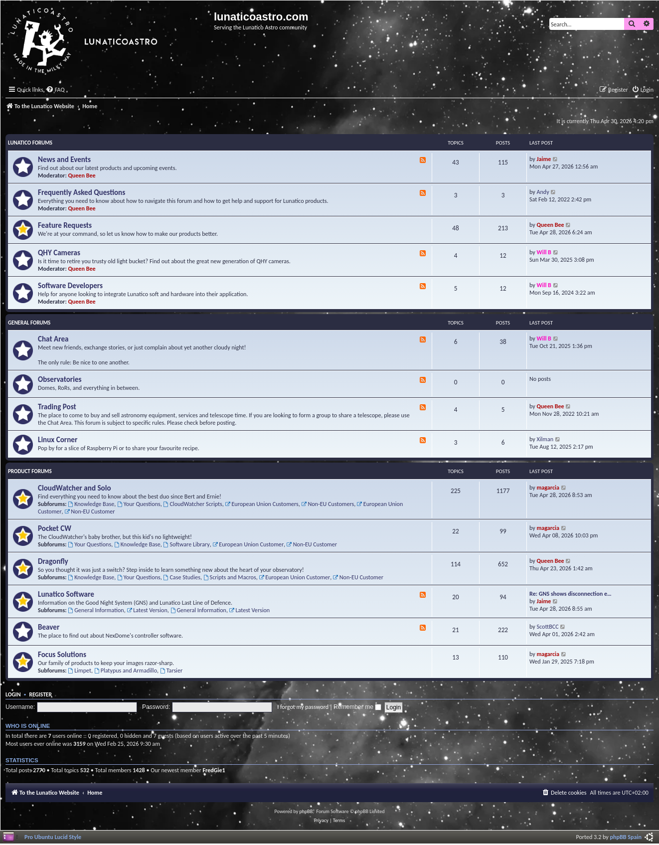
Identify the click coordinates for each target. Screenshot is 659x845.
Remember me (357, 706)
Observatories (60, 379)
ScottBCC (548, 626)
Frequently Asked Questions (81, 192)
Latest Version (147, 610)
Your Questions (139, 503)
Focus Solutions (62, 654)
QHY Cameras (59, 252)
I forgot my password (303, 706)
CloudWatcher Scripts (193, 503)
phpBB (306, 811)
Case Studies (182, 577)
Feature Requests (65, 225)
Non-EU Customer (89, 511)
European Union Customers (262, 503)
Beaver (48, 627)
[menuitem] (55, 90)
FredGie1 (213, 770)
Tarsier (171, 670)
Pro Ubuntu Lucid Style (52, 837)
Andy (543, 191)
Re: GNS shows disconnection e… (570, 593)
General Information (96, 610)
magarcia (548, 487)
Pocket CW (54, 528)
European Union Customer (248, 544)
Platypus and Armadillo (125, 670)
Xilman (545, 439)
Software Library (187, 544)
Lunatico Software (66, 594)
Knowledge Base (91, 503)
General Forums (29, 323)
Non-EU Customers (328, 503)
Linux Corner (57, 439)
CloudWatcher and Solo (74, 488)
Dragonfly (53, 561)
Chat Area (53, 339)
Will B (544, 252)
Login (13, 694)
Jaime (544, 159)
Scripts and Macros (229, 577)
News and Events (64, 159)
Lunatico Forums (30, 143)
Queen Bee (82, 175)
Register (40, 694)
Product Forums (30, 471)
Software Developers (70, 285)
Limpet (79, 670)
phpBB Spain (626, 837)
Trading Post (57, 406)
